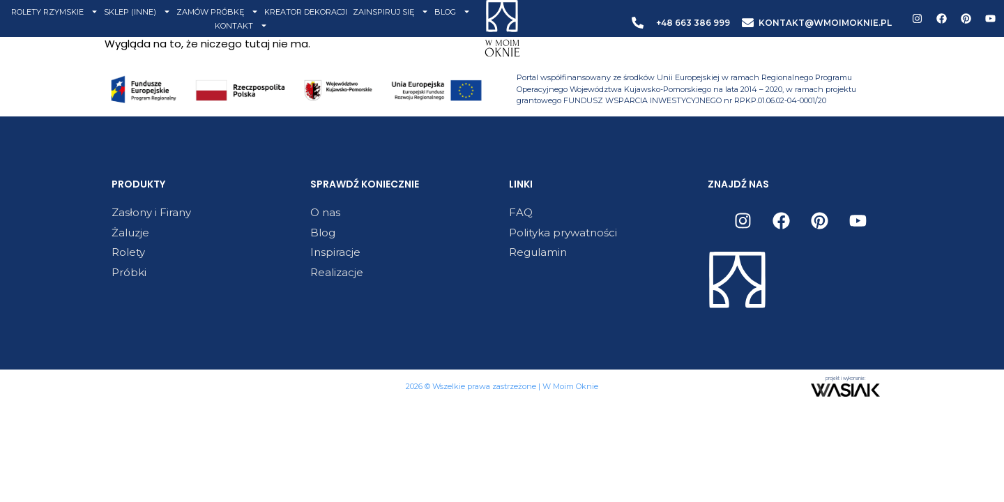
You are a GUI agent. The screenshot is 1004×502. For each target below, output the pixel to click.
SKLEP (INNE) (137, 12)
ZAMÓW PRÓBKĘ (217, 12)
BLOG (452, 12)
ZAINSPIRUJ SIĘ (391, 12)
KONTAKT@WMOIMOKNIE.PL (825, 22)
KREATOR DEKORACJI (305, 12)
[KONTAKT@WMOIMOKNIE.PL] (748, 23)
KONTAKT (241, 26)
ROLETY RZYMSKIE (54, 12)
